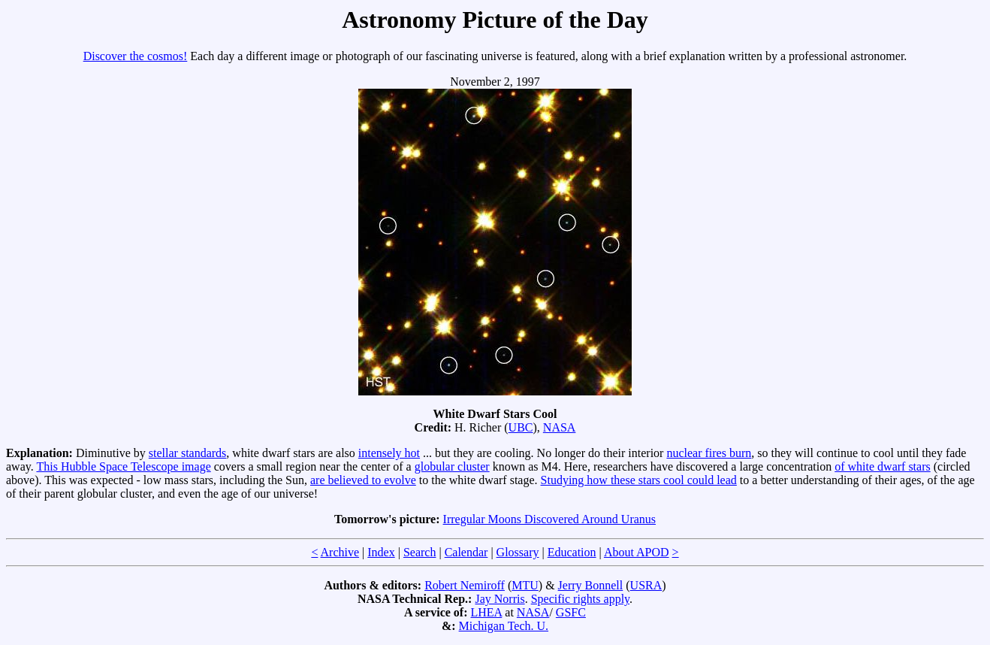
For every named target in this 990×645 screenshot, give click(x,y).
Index (380, 552)
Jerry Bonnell (590, 585)
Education (572, 552)
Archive (340, 552)
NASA (559, 427)
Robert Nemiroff (464, 585)
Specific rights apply (580, 598)
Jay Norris (499, 598)
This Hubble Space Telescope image (123, 466)
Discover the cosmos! (135, 56)
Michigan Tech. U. (503, 625)
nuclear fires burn (708, 453)
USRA (646, 585)
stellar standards (188, 453)
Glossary (518, 552)
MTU (525, 585)
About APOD (636, 552)
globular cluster (452, 466)
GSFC (571, 612)
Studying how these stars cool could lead (639, 480)
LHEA (487, 612)
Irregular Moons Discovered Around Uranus (549, 519)
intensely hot (389, 453)
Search (419, 552)
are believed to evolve (363, 480)
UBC (521, 427)
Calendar (466, 552)
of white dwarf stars (883, 466)
